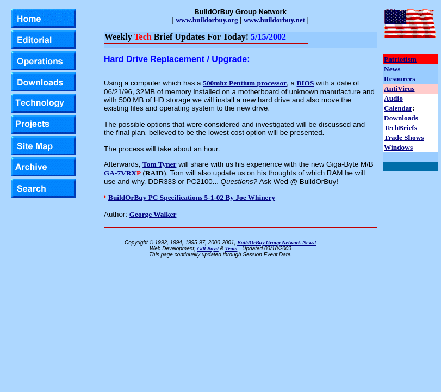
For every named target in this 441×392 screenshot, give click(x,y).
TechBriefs (400, 128)
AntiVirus (399, 88)
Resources (399, 79)
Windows (398, 147)
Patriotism (400, 59)
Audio (393, 98)
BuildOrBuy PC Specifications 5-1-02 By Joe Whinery (191, 197)
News (392, 69)
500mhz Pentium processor (245, 83)
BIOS (305, 83)
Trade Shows (404, 137)
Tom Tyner (159, 164)
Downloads (401, 118)
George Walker (153, 214)
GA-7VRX (122, 173)
